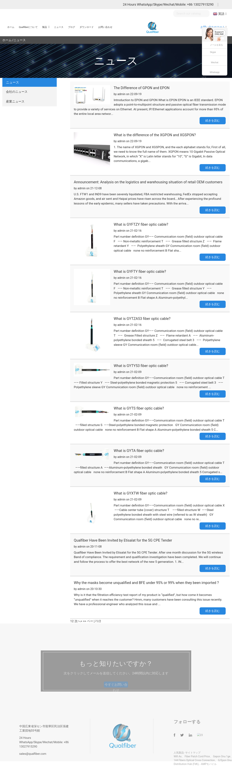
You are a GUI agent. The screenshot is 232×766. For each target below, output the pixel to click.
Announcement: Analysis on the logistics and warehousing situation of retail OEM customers (148, 182)
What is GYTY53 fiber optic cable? (141, 366)
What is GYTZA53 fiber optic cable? (142, 318)
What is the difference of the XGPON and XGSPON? (155, 135)
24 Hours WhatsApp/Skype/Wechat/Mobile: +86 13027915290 (168, 4)
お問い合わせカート (212, 27)
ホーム (7, 40)
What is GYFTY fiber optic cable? (140, 271)
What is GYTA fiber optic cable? (139, 450)
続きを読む (212, 120)
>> (84, 621)
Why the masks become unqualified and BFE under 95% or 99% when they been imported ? (146, 583)
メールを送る (216, 45)
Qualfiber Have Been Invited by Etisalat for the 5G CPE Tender (123, 540)
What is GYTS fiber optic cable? (139, 408)
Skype (213, 52)
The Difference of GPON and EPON (141, 88)
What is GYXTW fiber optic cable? (140, 493)
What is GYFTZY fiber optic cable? (141, 224)
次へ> (78, 621)
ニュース (19, 40)
